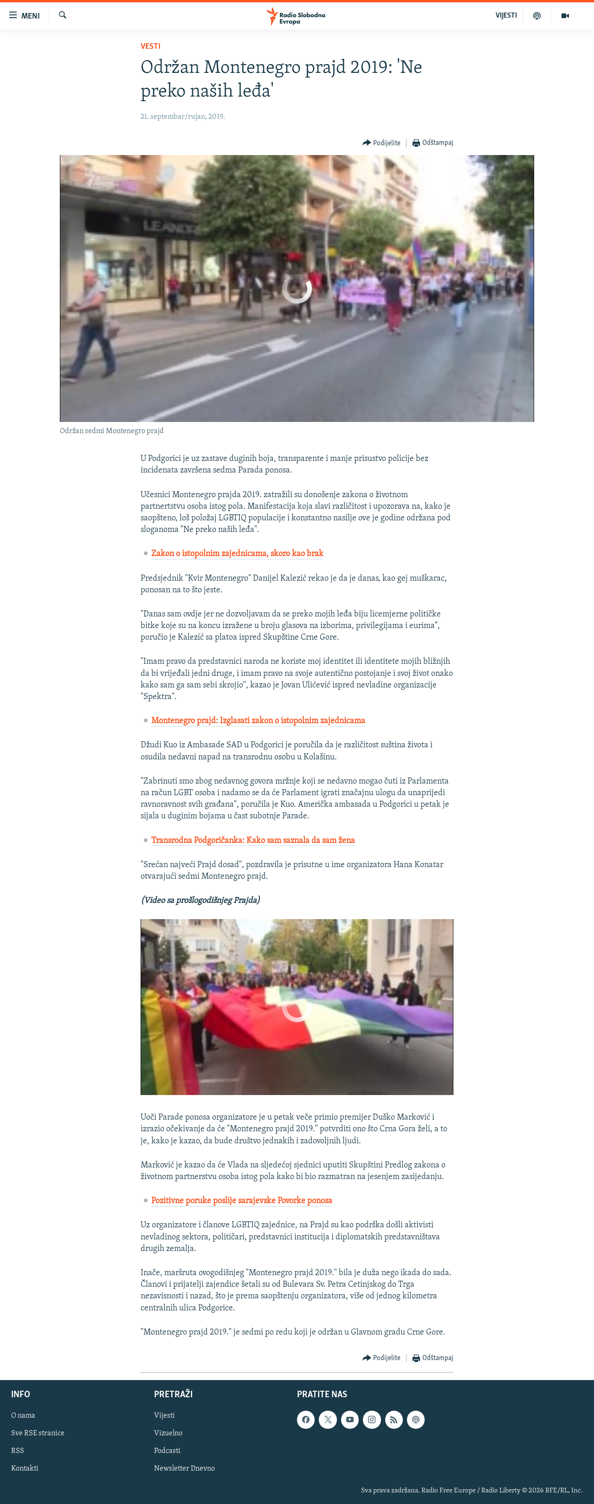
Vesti (151, 46)
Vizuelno (168, 1433)
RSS (17, 1451)
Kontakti (25, 1468)
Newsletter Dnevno (184, 1468)
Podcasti (167, 1451)
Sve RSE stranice (38, 1433)
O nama (23, 1416)
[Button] (381, 143)
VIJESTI (506, 15)
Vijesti (164, 1416)
